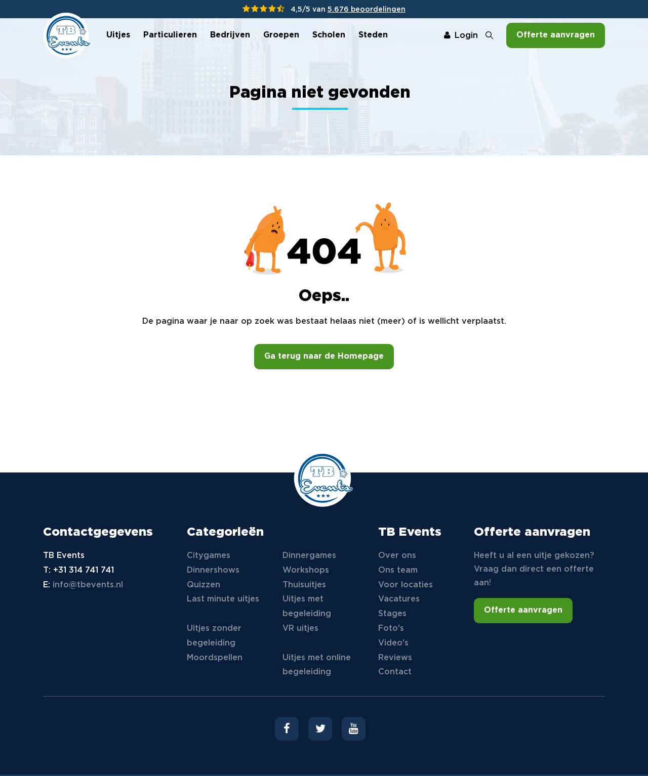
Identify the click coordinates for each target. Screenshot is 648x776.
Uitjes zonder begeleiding (214, 636)
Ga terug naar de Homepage (324, 356)
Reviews (395, 658)
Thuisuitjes (304, 585)
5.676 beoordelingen (367, 10)
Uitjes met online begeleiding (316, 665)
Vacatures (399, 599)
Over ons (397, 555)
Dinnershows (213, 570)
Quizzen (203, 585)
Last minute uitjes (223, 599)
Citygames (208, 555)
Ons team (398, 570)
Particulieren (170, 35)
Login (461, 35)
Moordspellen (214, 658)
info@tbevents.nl (88, 585)
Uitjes (118, 35)
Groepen (281, 35)
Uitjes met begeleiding (306, 606)
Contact (395, 672)
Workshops (305, 570)
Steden (373, 35)
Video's (393, 643)
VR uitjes (300, 628)
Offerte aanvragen (555, 35)
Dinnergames (309, 555)
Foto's (391, 628)
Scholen (328, 35)
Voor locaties (405, 585)
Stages (392, 614)
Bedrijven (230, 35)
